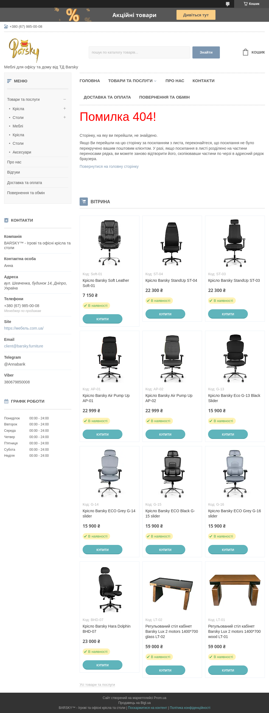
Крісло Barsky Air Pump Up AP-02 (168, 398)
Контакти (203, 81)
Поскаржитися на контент (147, 708)
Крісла (18, 109)
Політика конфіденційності (190, 708)
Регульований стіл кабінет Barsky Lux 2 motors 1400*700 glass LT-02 (171, 631)
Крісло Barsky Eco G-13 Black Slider (234, 398)
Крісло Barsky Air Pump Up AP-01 (106, 398)
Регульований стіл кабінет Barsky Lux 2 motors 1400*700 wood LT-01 (234, 631)
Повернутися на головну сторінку (109, 166)
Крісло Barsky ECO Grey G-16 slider (234, 513)
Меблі (18, 126)
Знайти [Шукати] (206, 52)
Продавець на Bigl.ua (134, 703)
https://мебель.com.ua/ (24, 328)
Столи (18, 117)
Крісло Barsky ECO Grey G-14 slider (109, 513)
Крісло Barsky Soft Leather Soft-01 (106, 283)
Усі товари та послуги (97, 685)
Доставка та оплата (24, 182)
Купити (102, 319)
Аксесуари (22, 152)
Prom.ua (160, 698)
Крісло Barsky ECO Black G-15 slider (170, 513)
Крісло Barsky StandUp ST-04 (171, 280)
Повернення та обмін (26, 193)
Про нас (14, 162)
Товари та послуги (23, 99)
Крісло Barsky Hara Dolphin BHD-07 (106, 629)
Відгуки (13, 172)
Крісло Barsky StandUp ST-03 (234, 280)
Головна (90, 81)
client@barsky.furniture (23, 346)
